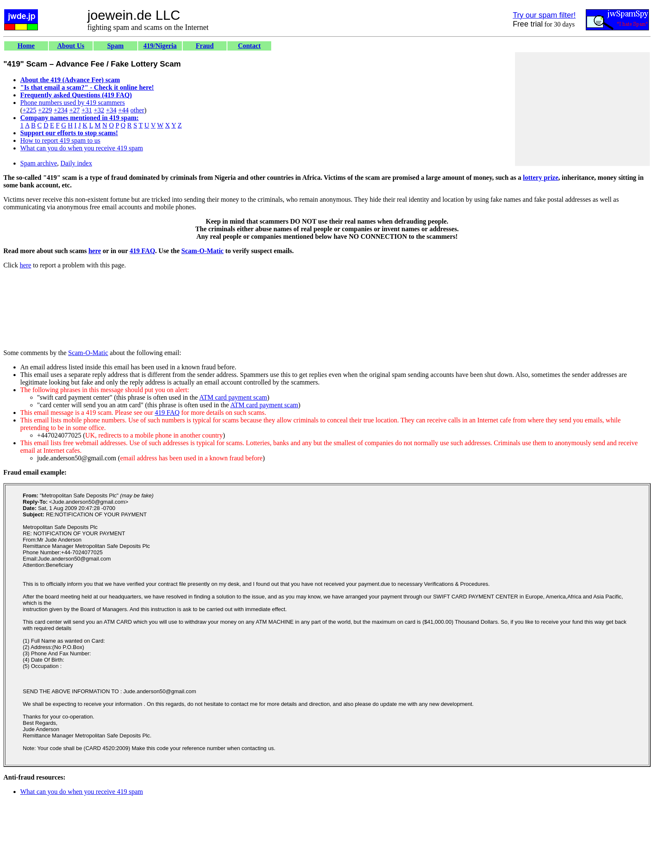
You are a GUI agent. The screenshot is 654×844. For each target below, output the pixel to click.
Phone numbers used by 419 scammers (72, 102)
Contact (249, 45)
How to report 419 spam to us (60, 140)
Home (26, 45)
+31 (86, 110)
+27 (74, 110)
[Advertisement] (582, 109)
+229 (45, 110)
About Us (70, 45)
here (94, 250)
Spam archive (38, 163)
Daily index (76, 163)
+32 (98, 110)
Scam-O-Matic (203, 250)
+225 (29, 110)
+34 (111, 110)
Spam (115, 45)
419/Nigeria (159, 45)
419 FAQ (142, 250)
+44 (123, 110)
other (137, 110)
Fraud (205, 45)
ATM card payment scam (233, 397)
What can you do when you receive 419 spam (81, 148)
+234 (60, 110)
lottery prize (540, 177)
